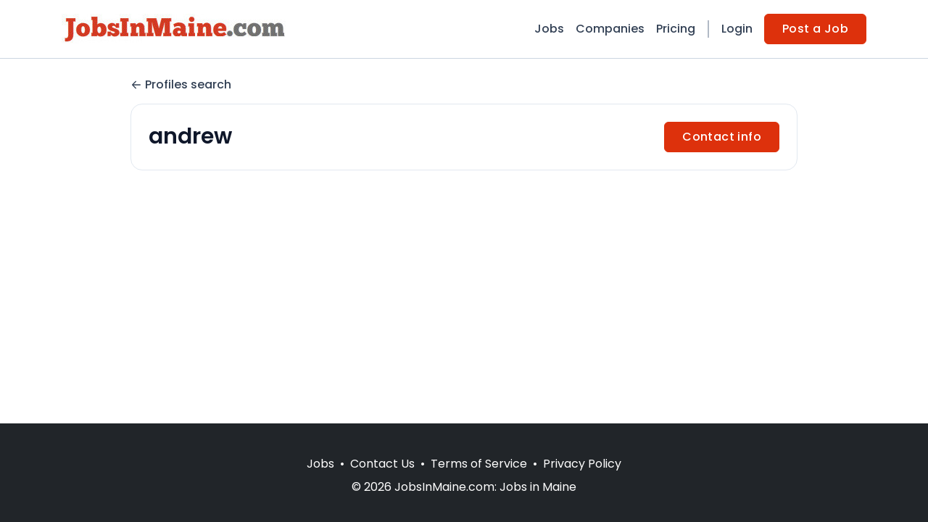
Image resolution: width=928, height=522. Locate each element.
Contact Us (382, 463)
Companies (610, 28)
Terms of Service (479, 463)
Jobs (549, 28)
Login (737, 28)
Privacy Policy (582, 463)
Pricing (675, 28)
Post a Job (815, 28)
